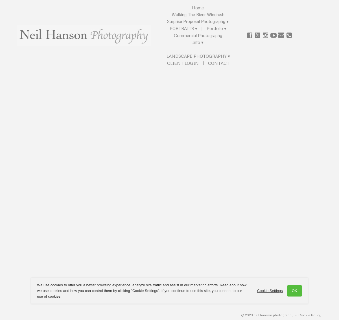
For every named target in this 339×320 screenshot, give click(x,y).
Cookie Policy (309, 315)
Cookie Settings (266, 291)
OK (291, 291)
